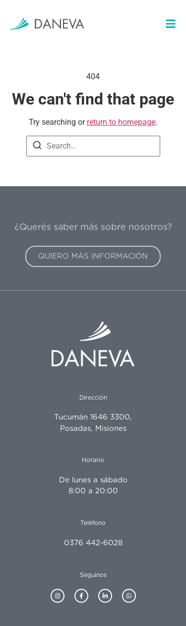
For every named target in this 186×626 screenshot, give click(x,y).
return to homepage (121, 122)
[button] (170, 24)
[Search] (37, 146)
